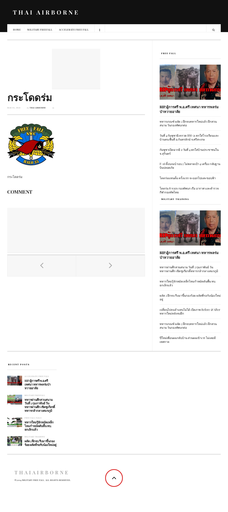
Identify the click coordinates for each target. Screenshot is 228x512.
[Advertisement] (76, 72)
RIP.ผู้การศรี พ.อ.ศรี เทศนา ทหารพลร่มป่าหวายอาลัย (189, 112)
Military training (35, 440)
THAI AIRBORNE (46, 12)
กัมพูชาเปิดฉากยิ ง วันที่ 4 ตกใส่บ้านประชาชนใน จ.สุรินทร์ (189, 155)
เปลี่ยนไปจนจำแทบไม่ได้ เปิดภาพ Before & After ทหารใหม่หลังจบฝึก (190, 315)
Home (17, 29)
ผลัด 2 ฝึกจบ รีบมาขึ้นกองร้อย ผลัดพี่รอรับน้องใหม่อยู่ (190, 300)
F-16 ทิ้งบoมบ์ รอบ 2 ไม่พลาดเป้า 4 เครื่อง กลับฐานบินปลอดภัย (190, 169)
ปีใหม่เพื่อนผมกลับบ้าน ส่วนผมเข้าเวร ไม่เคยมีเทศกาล (188, 343)
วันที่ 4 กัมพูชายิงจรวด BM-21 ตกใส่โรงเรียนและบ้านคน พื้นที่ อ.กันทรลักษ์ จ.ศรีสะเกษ (189, 140)
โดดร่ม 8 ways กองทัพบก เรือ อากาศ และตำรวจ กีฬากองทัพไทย (189, 193)
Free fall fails (33, 421)
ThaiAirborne (42, 475)
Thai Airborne (38, 111)
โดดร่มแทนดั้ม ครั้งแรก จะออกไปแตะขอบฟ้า (188, 181)
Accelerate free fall (74, 29)
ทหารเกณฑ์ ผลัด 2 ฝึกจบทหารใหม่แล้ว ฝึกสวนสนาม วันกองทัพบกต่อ (188, 126)
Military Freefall (40, 29)
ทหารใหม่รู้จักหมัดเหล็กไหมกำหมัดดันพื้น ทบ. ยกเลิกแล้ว (188, 286)
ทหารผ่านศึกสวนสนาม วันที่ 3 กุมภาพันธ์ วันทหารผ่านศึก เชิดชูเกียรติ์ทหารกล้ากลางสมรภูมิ (189, 272)
